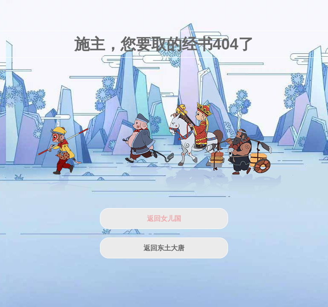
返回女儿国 (164, 218)
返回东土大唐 (164, 248)
